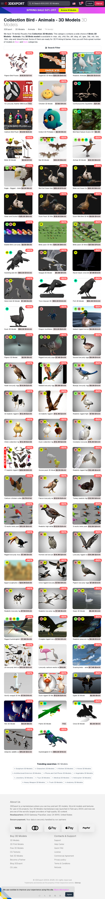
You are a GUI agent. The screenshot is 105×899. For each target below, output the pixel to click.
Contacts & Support (65, 836)
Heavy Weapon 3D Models (33, 782)
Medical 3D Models (60, 778)
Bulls (25, 42)
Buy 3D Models (18, 836)
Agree (69, 894)
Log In (90, 3)
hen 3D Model (9, 724)
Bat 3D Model (44, 160)
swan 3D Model (79, 611)
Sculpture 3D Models (23, 769)
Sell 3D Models (16, 856)
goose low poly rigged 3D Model (85, 357)
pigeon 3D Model (10, 357)
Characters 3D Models (44, 769)
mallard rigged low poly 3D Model (85, 329)
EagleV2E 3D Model (46, 75)
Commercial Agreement (64, 856)
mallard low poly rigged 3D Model (51, 385)
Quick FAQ (58, 848)
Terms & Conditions (62, 863)
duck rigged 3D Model (47, 695)
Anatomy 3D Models (74, 782)
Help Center (59, 844)
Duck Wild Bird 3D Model (82, 216)
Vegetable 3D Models (83, 773)
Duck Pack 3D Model (47, 216)
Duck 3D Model (10, 329)
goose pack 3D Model (47, 470)
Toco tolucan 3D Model (48, 301)
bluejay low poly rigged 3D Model (85, 385)
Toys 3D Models (42, 778)
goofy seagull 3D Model (13, 695)
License (57, 852)
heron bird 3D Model (12, 301)
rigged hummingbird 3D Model (15, 639)
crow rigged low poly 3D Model (51, 583)
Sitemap (78, 883)
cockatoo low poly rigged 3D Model (86, 442)
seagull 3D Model (45, 273)
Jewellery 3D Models (23, 778)
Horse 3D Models (83, 769)
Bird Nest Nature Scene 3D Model (85, 132)
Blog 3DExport (16, 863)
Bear (17, 42)
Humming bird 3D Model (13, 273)
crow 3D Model (79, 724)
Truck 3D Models (55, 782)
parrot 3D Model (45, 724)
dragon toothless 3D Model (49, 329)
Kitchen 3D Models (65, 769)
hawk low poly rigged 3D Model (16, 385)
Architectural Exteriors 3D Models (26, 773)
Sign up (99, 3)
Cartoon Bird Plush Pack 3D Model (17, 132)
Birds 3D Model (10, 160)
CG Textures (15, 852)
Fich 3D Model (78, 301)
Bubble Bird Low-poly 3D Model (16, 245)
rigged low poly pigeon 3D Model (51, 357)
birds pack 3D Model (46, 245)
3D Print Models (17, 844)
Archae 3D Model (79, 160)
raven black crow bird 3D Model (85, 273)
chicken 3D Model (45, 104)
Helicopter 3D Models (81, 778)
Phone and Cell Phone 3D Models (57, 773)
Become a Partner (17, 860)
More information (61, 890)
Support (57, 840)
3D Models (14, 840)
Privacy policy (60, 860)
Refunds (57, 867)
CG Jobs (13, 867)
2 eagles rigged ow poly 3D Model (52, 639)
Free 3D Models (17, 848)
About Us (15, 801)
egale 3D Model (79, 695)
